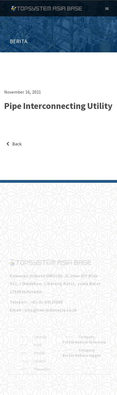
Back (13, 144)
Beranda (40, 347)
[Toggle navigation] (107, 8)
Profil (37, 355)
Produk (39, 363)
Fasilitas (39, 371)
